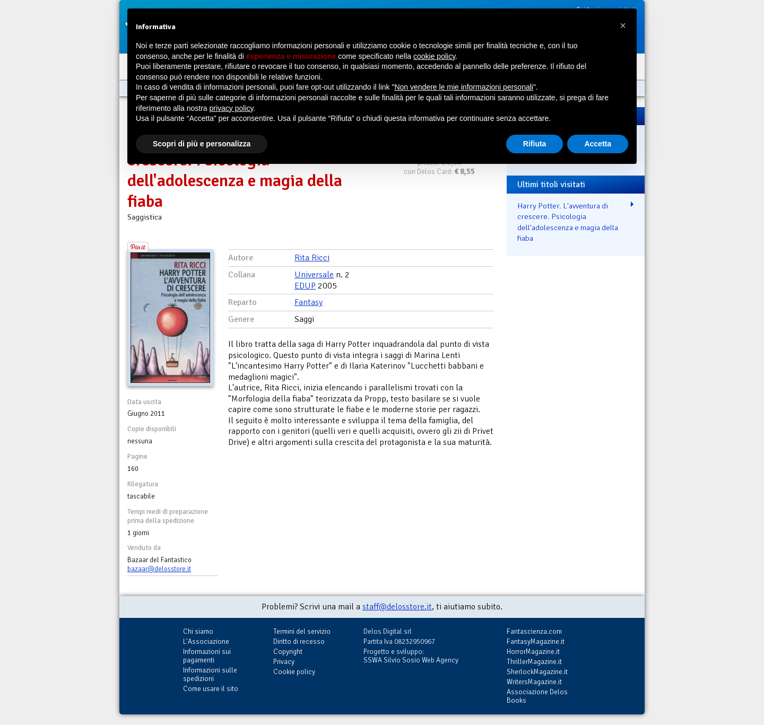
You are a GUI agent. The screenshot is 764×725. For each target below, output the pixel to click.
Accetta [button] (597, 143)
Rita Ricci (311, 257)
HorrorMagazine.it (533, 651)
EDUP (305, 286)
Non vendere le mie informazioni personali (463, 87)
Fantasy (308, 302)
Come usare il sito (210, 688)
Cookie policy (294, 671)
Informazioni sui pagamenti (207, 656)
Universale (314, 274)
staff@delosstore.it (397, 606)
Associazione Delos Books (537, 696)
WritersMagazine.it (534, 681)
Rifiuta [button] (534, 143)
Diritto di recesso (299, 641)
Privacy (283, 661)
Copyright (287, 651)
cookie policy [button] (434, 56)
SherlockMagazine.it (537, 671)
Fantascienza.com (534, 631)
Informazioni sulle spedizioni (210, 674)
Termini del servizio (302, 631)
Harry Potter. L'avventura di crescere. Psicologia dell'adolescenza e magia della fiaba (567, 222)
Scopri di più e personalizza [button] (201, 143)
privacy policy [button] (232, 108)
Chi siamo (198, 631)
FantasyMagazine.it (536, 641)
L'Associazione (206, 641)
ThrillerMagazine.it (534, 661)
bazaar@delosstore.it (159, 569)
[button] (622, 25)
